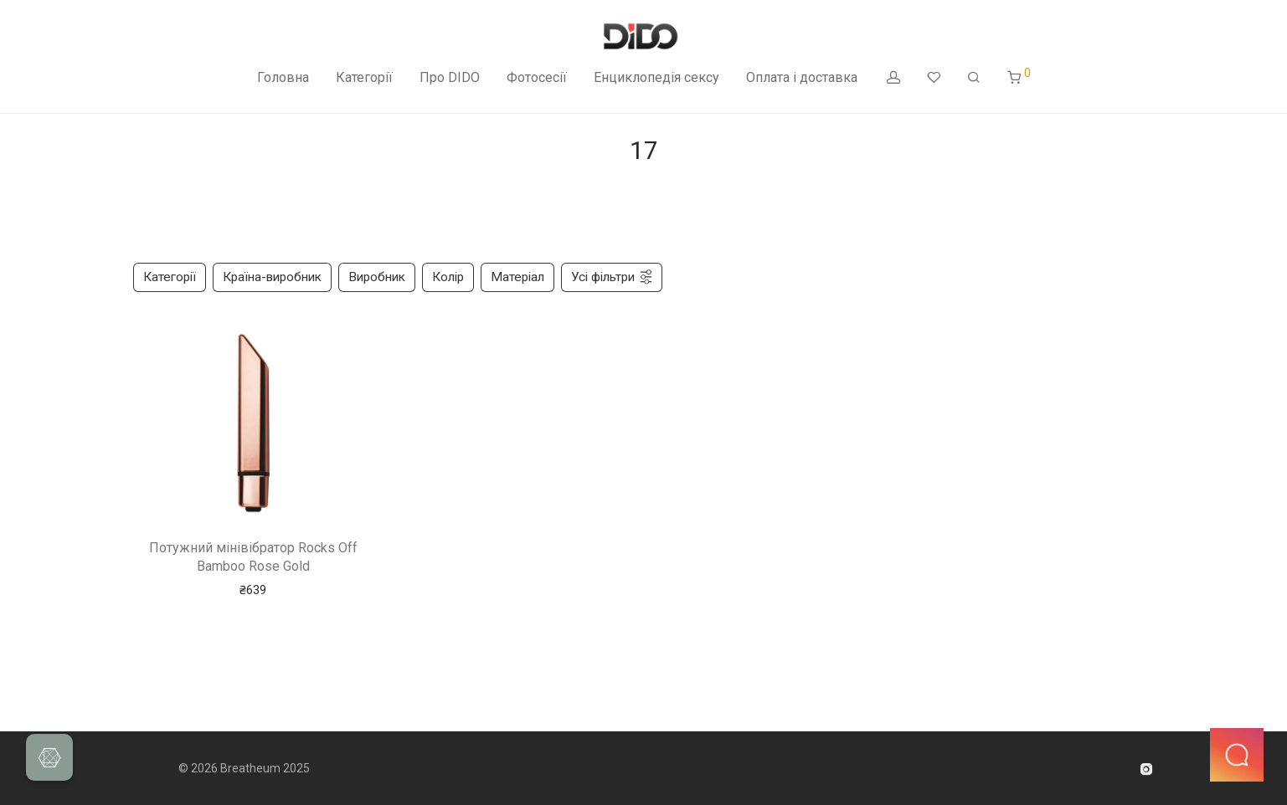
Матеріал (517, 277)
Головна (283, 77)
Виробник (376, 277)
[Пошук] (974, 78)
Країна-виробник (272, 277)
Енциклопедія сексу (656, 77)
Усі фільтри (612, 277)
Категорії (364, 77)
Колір (448, 277)
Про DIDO (450, 77)
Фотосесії (537, 77)
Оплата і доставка (801, 77)
